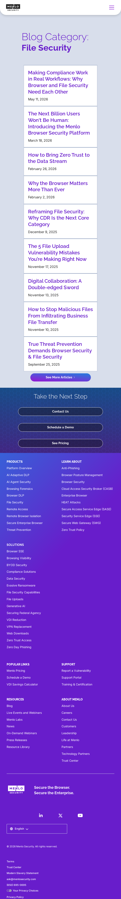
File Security (15, 502)
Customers (69, 726)
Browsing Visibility (19, 558)
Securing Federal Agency (24, 613)
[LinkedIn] (41, 815)
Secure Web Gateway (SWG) (81, 523)
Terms (10, 861)
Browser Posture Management (82, 475)
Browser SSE (15, 551)
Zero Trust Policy (73, 529)
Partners (67, 747)
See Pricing (60, 443)
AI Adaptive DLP (18, 475)
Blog (10, 706)
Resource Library (18, 747)
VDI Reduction (16, 619)
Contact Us (60, 411)
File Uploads (15, 599)
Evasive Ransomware (21, 585)
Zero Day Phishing (19, 647)
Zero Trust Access (19, 640)
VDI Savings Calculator (22, 684)
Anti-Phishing (71, 468)
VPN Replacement (19, 626)
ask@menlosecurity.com (21, 879)
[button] (111, 8)
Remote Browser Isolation (24, 516)
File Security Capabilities (23, 592)
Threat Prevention (19, 529)
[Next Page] (60, 377)
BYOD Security (17, 565)
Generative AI (16, 606)
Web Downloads (18, 633)
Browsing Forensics (20, 488)
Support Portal (71, 677)
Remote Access (17, 509)
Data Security (16, 578)
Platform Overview (19, 468)
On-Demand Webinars (22, 733)
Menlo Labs (14, 719)
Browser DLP (15, 495)
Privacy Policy (15, 897)
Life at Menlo (70, 740)
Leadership (69, 733)
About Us (68, 706)
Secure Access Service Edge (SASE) (86, 509)
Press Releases (17, 740)
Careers (67, 712)
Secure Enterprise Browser (25, 523)
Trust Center (70, 760)
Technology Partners (76, 753)
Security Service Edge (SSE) (81, 516)
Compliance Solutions (21, 571)
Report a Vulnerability (76, 670)
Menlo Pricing (16, 670)
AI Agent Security (19, 482)
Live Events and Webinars (24, 712)
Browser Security (73, 482)
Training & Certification (77, 684)
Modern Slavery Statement (22, 873)
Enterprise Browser (74, 495)
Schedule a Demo (60, 427)
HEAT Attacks (71, 502)
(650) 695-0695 (16, 884)
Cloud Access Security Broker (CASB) (87, 488)
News (10, 726)
